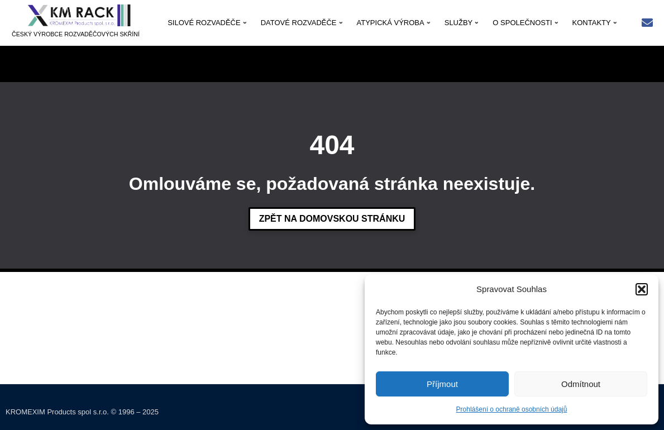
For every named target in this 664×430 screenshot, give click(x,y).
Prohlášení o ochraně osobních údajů (511, 409)
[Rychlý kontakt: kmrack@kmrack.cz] (647, 23)
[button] (641, 289)
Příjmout (442, 384)
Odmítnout (580, 384)
